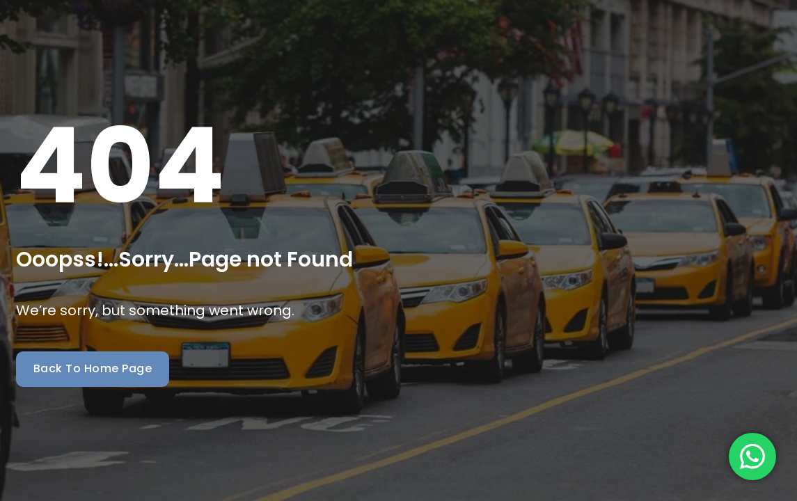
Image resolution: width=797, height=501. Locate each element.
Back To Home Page (92, 368)
